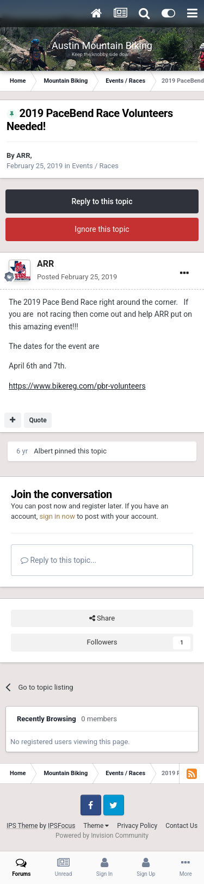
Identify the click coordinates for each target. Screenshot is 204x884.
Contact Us (181, 826)
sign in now (57, 516)
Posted (77, 277)
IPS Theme (22, 826)
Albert (43, 451)
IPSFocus (61, 826)
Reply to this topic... (58, 560)
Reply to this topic (102, 201)
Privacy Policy (137, 826)
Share (102, 618)
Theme (96, 826)
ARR (23, 155)
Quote (37, 420)
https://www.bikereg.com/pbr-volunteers (77, 386)
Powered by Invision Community (102, 835)
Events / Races (95, 166)
